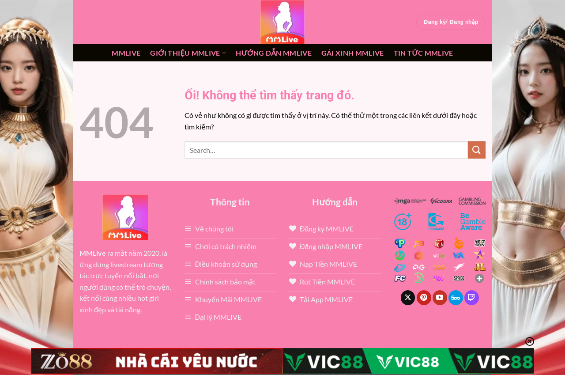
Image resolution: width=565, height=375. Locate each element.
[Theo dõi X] (408, 297)
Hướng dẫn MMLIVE (274, 53)
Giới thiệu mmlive (188, 53)
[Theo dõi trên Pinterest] (424, 297)
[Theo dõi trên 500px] (455, 297)
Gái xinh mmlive (352, 53)
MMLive (126, 53)
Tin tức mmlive (423, 53)
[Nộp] (477, 150)
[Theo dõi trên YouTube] (440, 297)
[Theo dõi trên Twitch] (471, 297)
